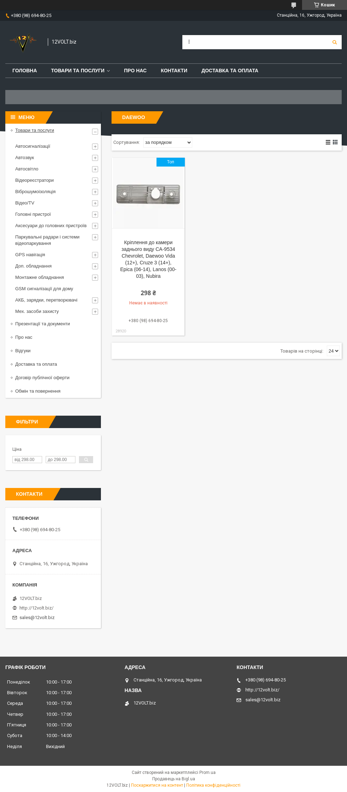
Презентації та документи (42, 323)
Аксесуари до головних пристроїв (51, 225)
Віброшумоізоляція (35, 191)
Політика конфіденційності (213, 785)
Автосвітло (26, 169)
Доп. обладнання (33, 266)
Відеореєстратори (34, 180)
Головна (24, 70)
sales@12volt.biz (37, 617)
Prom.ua (207, 772)
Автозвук (24, 157)
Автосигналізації (32, 146)
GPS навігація (30, 254)
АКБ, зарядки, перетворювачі (46, 300)
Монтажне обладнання (39, 277)
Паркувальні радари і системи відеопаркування (47, 240)
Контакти (174, 70)
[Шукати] (335, 42)
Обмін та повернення (38, 391)
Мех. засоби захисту (37, 311)
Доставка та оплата (229, 70)
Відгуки (22, 350)
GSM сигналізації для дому (44, 288)
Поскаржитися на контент (157, 785)
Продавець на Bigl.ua (173, 778)
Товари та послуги (77, 70)
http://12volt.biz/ (36, 608)
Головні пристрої (33, 214)
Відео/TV (24, 203)
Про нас (135, 70)
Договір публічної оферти (42, 377)
